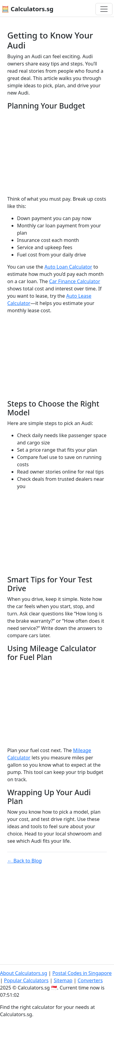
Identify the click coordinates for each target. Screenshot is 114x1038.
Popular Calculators (26, 980)
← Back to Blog (24, 860)
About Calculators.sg (23, 973)
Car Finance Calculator (74, 281)
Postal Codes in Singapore (82, 973)
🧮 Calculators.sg (28, 9)
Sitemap (63, 980)
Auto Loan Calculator (68, 266)
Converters (90, 980)
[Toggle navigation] (103, 9)
